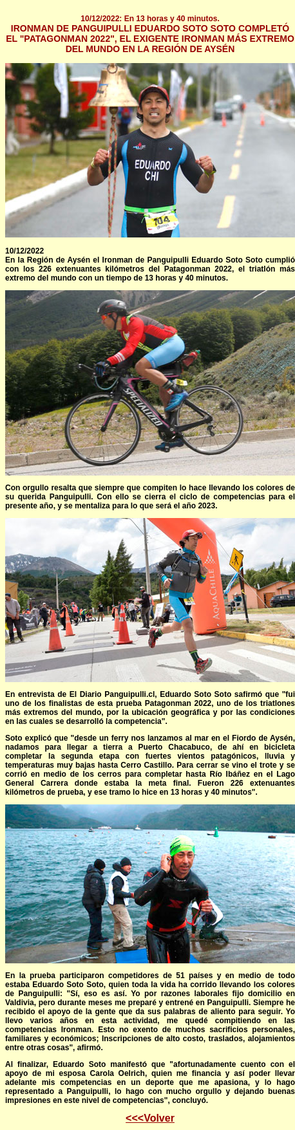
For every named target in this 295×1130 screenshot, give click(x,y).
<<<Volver (150, 1118)
